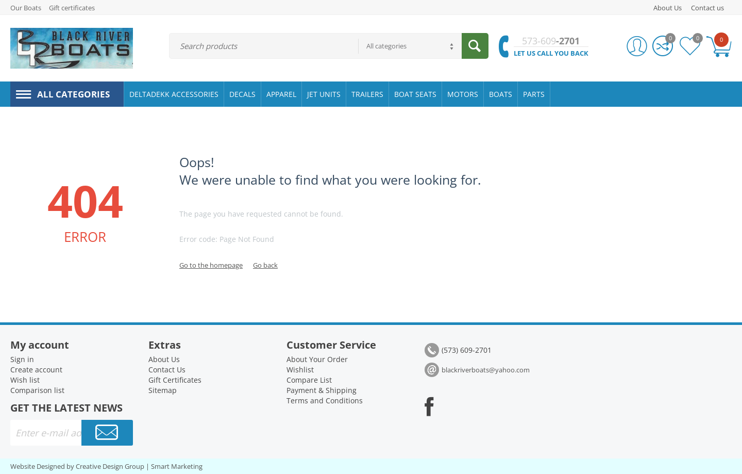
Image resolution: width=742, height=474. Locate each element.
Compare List (309, 380)
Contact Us (166, 369)
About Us (667, 7)
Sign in (22, 359)
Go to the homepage (211, 265)
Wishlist (300, 369)
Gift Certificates (174, 380)
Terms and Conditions (324, 400)
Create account (36, 369)
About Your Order (317, 359)
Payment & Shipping (321, 390)
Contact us (707, 7)
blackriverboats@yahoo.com (486, 369)
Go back (265, 265)
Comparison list (37, 390)
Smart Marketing (177, 466)
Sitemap (162, 390)
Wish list (25, 380)
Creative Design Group (110, 466)
